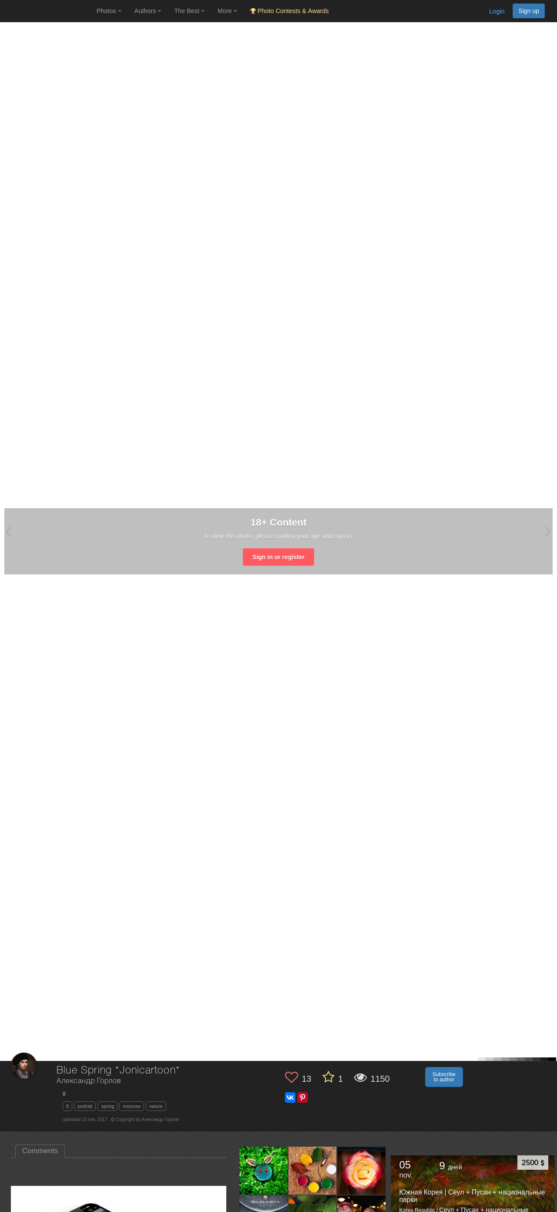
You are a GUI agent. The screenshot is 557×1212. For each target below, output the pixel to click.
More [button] (227, 11)
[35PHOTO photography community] (47, 11)
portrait (84, 1106)
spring (107, 1106)
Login (496, 11)
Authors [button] (147, 11)
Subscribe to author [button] (444, 1077)
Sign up (528, 11)
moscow (131, 1106)
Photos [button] (109, 11)
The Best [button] (189, 11)
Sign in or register (278, 557)
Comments (40, 1151)
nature (156, 1106)
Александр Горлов (89, 1081)
